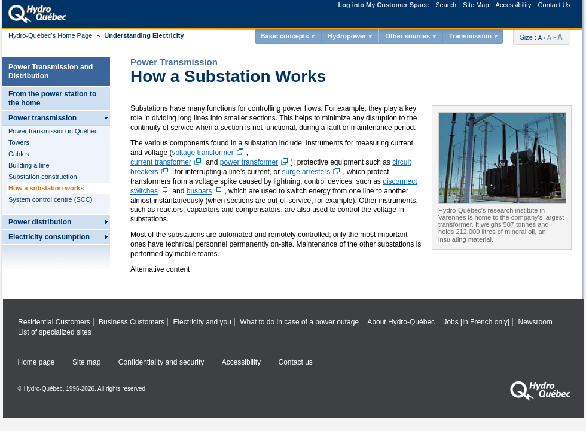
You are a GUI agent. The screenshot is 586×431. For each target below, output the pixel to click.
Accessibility (514, 4)
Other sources (407, 36)
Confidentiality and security (161, 362)
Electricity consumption (49, 237)
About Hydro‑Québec (401, 322)
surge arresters (312, 172)
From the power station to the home (52, 98)
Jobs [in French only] (476, 322)
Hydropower (347, 36)
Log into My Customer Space (383, 4)
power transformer (255, 162)
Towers (18, 142)
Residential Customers (54, 322)
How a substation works (46, 188)
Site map (86, 362)
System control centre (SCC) (50, 199)
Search (445, 4)
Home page (36, 362)
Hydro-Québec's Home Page (50, 35)
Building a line (29, 165)
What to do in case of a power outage (299, 322)
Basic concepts (285, 36)
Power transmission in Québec (53, 131)
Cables (18, 153)
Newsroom (535, 322)
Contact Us (554, 4)
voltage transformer (209, 152)
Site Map (476, 4)
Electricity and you (202, 322)
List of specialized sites (54, 332)
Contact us (296, 362)
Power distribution (39, 222)
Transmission (470, 36)
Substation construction (42, 176)
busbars (206, 191)
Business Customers (131, 322)
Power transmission (42, 118)
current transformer (167, 162)
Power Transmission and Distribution (50, 71)
